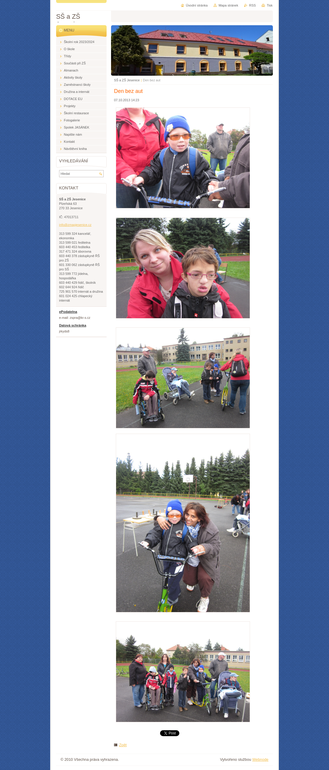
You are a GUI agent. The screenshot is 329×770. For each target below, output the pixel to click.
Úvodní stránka (197, 5)
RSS (252, 5)
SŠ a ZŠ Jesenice (127, 80)
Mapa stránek (228, 5)
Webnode (260, 759)
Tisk (270, 5)
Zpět (123, 745)
